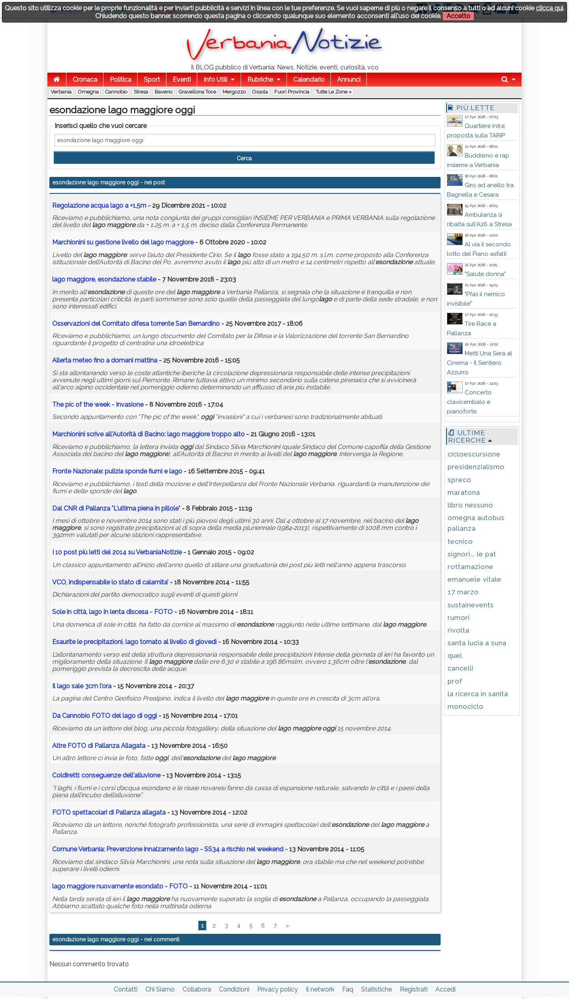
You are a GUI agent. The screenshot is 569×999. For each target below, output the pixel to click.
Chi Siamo (160, 989)
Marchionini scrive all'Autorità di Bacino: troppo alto (148, 434)
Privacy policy (277, 989)
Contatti (126, 989)
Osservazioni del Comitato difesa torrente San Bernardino (136, 323)
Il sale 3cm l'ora (81, 686)
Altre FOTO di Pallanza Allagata (98, 745)
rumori (459, 618)
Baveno (163, 92)
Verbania (61, 92)
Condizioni (234, 989)
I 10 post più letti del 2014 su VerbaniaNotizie (117, 552)
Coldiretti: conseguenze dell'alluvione (106, 775)
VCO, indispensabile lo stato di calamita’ (110, 582)
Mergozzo (234, 92)
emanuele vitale (474, 579)
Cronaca (85, 79)
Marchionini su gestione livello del (123, 242)
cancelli (460, 668)
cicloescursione (474, 454)
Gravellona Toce (197, 92)
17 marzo (463, 592)
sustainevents (471, 605)
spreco (459, 480)
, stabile (104, 279)
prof (455, 681)
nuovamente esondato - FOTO (120, 886)
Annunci (348, 79)
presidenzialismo (476, 467)
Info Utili (215, 79)
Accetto (458, 16)
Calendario (308, 79)
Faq (347, 989)
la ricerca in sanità (478, 694)
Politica (120, 79)
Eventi (182, 79)
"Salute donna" (485, 274)
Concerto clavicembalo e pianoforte (469, 402)
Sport (152, 79)
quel (455, 655)
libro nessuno (470, 505)
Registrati (414, 989)
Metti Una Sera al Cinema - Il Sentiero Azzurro (479, 363)
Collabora (197, 989)
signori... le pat (472, 554)
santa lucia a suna (477, 643)
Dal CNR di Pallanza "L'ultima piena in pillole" (116, 508)
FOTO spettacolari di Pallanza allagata (109, 812)
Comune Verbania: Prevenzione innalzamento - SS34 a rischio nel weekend (167, 849)
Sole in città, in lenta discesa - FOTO (112, 612)
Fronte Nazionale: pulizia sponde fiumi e (118, 471)
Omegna (88, 92)
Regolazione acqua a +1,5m (99, 205)
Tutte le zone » (334, 92)
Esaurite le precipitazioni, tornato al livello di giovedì (134, 642)
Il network (320, 989)
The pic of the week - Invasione (97, 404)
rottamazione (471, 567)
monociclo (466, 706)
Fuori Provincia (291, 92)
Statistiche (376, 989)
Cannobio (116, 92)
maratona (464, 492)
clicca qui (549, 8)
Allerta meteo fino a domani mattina (104, 360)
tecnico (460, 541)
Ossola (260, 92)
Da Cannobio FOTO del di (104, 715)
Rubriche (260, 79)
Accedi (445, 989)
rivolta (458, 630)
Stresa (141, 92)
